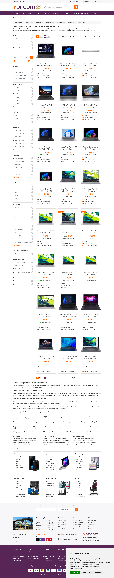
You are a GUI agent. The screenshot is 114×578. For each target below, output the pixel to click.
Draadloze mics (50, 494)
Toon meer (16, 107)
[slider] (14, 61)
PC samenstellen (20, 467)
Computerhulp (63, 549)
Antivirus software (20, 496)
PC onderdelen (19, 478)
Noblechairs (79, 483)
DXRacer (78, 485)
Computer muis (50, 485)
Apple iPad (78, 457)
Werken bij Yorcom (63, 529)
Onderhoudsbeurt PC (33, 558)
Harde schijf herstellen (19, 556)
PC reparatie (16, 554)
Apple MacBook (19, 22)
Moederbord (19, 481)
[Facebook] (40, 539)
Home (16, 17)
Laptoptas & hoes (50, 465)
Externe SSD (19, 490)
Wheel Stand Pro (80, 492)
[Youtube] (47, 539)
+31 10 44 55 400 (19, 1)
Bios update (31, 560)
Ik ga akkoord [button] (75, 572)
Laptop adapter (50, 467)
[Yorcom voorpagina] (27, 7)
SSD (17, 488)
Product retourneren (93, 529)
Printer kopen (49, 492)
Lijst (46, 36)
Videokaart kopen (20, 494)
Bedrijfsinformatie (62, 522)
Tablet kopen (79, 459)
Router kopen (49, 496)
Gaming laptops (29, 22)
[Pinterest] (50, 539)
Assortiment (91, 522)
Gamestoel (78, 481)
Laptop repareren (17, 551)
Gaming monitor (50, 483)
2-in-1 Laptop (49, 459)
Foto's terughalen (17, 560)
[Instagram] (43, 539)
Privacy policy (49, 566)
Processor (18, 483)
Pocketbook (79, 467)
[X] (37, 539)
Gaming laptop (49, 461)
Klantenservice (93, 518)
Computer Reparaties (78, 529)
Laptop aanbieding (50, 470)
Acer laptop (42, 395)
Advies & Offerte (92, 520)
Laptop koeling (81, 22)
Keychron (78, 490)
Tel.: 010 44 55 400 (42, 534)
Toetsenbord (49, 488)
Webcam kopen (50, 490)
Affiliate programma (63, 527)
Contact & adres (62, 520)
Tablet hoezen (79, 461)
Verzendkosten (77, 524)
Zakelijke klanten (77, 520)
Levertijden (91, 524)
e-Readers (78, 463)
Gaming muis (79, 494)
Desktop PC (19, 459)
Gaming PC (18, 461)
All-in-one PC (19, 463)
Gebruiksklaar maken (33, 556)
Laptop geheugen (60, 22)
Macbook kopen (50, 463)
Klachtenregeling (59, 566)
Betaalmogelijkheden (78, 522)
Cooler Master (79, 488)
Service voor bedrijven (64, 554)
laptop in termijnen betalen (93, 401)
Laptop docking (71, 22)
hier (63, 534)
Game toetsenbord (81, 496)
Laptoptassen (39, 22)
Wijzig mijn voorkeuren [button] (95, 572)
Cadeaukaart (76, 527)
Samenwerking (62, 524)
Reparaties (17, 549)
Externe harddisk (20, 492)
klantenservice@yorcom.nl (44, 536)
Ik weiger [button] (84, 572)
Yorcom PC (19, 457)
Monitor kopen (49, 481)
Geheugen (18, 485)
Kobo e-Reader (80, 465)
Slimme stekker (80, 470)
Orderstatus (91, 527)
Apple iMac (18, 465)
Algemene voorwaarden (37, 566)
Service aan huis (20, 470)
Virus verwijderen (17, 558)
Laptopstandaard (49, 22)
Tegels (39, 36)
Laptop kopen (49, 457)
